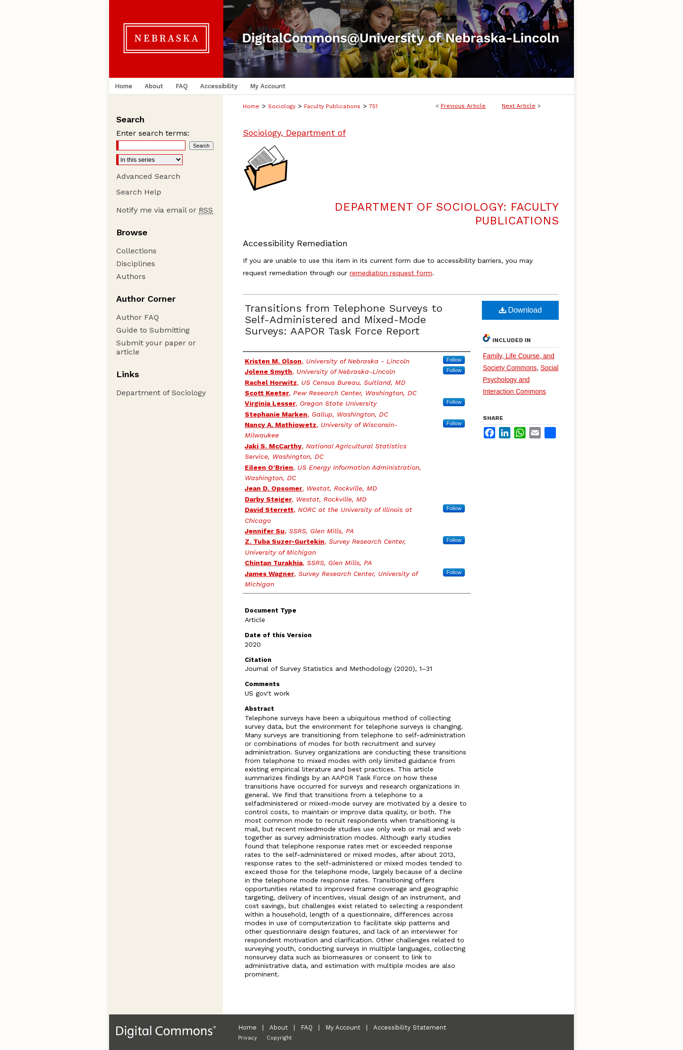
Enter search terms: (152, 133)
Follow (453, 359)
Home (251, 106)
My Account (342, 1027)
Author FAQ (137, 317)
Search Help (138, 191)
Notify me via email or (164, 209)
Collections (136, 250)
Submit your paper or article (156, 347)
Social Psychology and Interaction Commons (521, 379)
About (278, 1027)
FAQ (307, 1027)
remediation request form (391, 273)
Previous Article (463, 105)
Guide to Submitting (153, 330)
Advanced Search (148, 176)
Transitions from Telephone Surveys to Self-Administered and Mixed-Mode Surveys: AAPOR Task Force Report (344, 319)
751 (373, 106)
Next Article (518, 105)
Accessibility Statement (409, 1027)
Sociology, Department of (294, 133)
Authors (131, 276)
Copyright (279, 1038)
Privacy (247, 1038)
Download (520, 310)
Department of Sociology (161, 392)
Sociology (281, 106)
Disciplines (135, 263)
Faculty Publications (332, 106)
